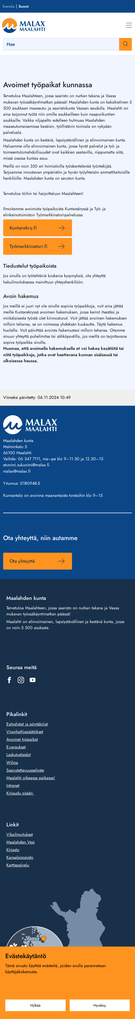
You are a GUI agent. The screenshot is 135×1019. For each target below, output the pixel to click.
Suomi (24, 6)
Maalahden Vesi (20, 842)
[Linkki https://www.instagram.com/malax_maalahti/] (21, 680)
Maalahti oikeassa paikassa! (30, 778)
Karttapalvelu (17, 865)
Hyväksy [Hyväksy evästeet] (99, 1005)
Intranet (12, 785)
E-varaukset (16, 747)
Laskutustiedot (18, 755)
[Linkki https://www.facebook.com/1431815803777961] (9, 680)
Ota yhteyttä (22, 561)
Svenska (8, 6)
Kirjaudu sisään (20, 793)
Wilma (12, 762)
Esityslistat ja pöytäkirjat (27, 724)
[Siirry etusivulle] (23, 25)
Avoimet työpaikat (22, 739)
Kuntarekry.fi (23, 227)
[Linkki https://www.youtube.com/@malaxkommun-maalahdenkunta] (32, 680)
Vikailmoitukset (19, 834)
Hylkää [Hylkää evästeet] (35, 1005)
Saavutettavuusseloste (25, 770)
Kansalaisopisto (19, 857)
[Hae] (67, 44)
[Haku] (125, 44)
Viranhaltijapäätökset (24, 732)
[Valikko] (129, 25)
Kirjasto (12, 850)
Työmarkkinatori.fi (28, 246)
